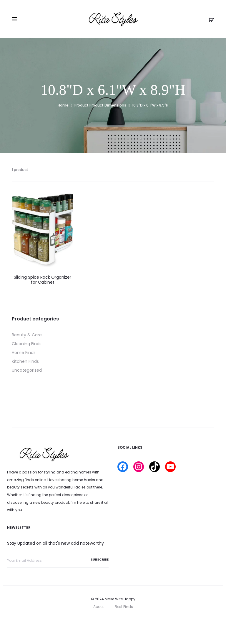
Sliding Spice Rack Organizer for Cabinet (42, 279)
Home (63, 105)
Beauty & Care (27, 335)
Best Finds (124, 606)
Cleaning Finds (26, 344)
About (98, 606)
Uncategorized (27, 370)
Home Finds (24, 352)
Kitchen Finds (25, 361)
